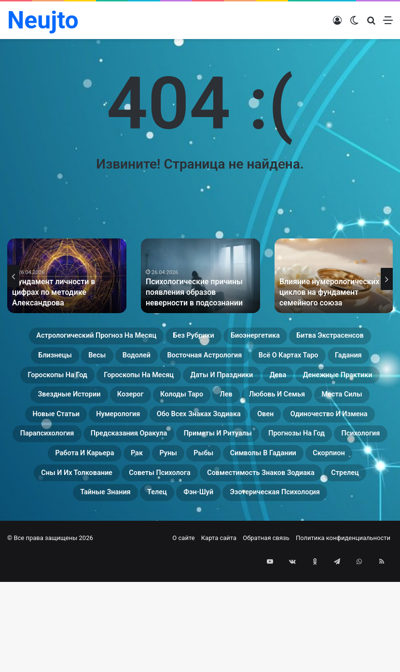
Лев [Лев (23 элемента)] (272, 430)
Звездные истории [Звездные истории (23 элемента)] (65, 430)
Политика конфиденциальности (343, 639)
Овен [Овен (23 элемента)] (27, 476)
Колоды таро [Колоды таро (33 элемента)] (214, 430)
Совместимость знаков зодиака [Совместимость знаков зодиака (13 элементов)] (103, 569)
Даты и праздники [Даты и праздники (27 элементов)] (179, 407)
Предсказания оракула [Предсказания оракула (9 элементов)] (331, 476)
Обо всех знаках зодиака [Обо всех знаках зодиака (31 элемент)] (320, 453)
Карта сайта (218, 639)
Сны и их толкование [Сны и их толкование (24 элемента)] (147, 546)
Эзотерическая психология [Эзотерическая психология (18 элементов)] (230, 592)
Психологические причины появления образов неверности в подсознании (199, 293)
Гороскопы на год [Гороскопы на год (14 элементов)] (341, 384)
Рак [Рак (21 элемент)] (67, 522)
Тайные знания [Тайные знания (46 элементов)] (290, 569)
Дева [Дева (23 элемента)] (253, 407)
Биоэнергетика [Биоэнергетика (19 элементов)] (331, 337)
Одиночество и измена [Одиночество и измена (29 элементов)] (111, 476)
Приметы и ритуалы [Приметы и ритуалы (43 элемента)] (64, 499)
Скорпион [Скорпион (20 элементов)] (319, 522)
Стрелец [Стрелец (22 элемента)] (216, 569)
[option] (66, 275)
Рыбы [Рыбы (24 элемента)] (152, 522)
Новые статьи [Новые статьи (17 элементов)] (130, 453)
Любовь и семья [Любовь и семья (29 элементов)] (339, 430)
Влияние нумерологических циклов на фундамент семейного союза (332, 293)
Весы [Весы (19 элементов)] (260, 361)
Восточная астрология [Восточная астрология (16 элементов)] (70, 384)
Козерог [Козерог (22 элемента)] (146, 430)
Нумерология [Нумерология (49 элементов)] (212, 453)
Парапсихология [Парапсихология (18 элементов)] (221, 476)
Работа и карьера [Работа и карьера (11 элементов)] (342, 499)
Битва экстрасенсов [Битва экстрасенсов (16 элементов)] (116, 361)
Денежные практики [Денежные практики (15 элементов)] (332, 407)
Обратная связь (266, 639)
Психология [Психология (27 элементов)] (255, 499)
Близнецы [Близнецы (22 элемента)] (205, 361)
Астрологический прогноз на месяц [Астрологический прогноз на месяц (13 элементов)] (118, 337)
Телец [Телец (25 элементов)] (357, 569)
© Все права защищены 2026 (50, 639)
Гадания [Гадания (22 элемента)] (261, 384)
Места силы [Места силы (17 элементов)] (50, 453)
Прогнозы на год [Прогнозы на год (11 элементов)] (170, 499)
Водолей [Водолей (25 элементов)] (311, 361)
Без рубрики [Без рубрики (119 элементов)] (249, 337)
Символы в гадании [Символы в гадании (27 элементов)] (231, 522)
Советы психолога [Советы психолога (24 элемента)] (259, 546)
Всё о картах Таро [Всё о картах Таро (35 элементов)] (182, 384)
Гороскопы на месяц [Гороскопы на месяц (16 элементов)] (68, 407)
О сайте (183, 639)
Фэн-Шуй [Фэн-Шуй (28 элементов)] (128, 592)
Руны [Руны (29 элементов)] (107, 522)
